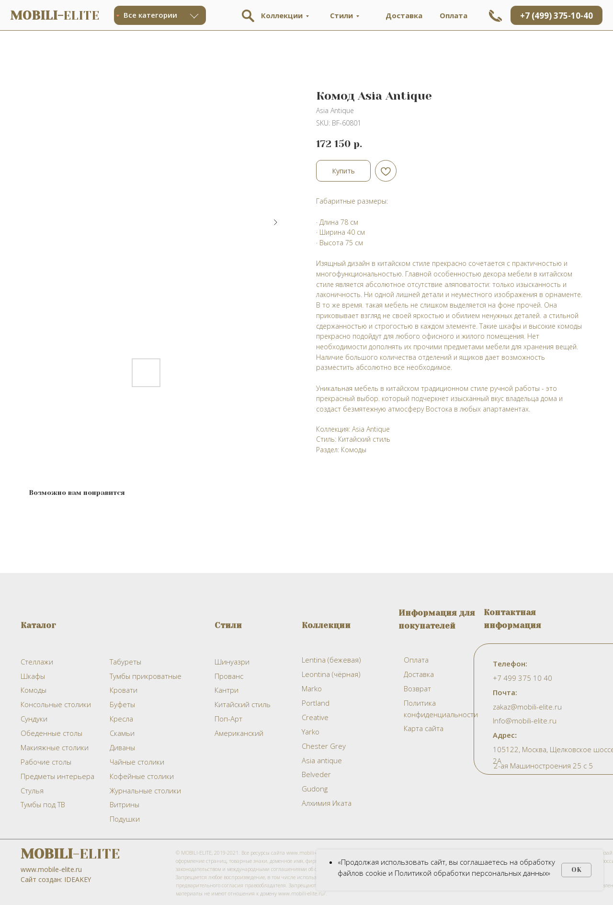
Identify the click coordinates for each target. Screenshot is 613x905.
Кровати (123, 690)
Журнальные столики (145, 790)
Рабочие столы (46, 762)
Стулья (32, 790)
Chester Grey (324, 746)
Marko (312, 688)
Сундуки (34, 718)
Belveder (316, 774)
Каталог (38, 625)
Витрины (124, 804)
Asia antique (322, 760)
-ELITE (70, 854)
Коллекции (282, 15)
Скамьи (122, 733)
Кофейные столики (142, 776)
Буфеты (122, 704)
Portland (315, 703)
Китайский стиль (243, 704)
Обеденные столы (51, 733)
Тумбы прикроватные (146, 676)
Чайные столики (137, 762)
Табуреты (125, 661)
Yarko (310, 731)
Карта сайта (423, 728)
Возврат (417, 688)
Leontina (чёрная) (331, 674)
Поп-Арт (228, 718)
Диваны (122, 747)
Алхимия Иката (327, 803)
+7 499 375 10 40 (522, 678)
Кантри (226, 690)
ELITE (54, 16)
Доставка (404, 15)
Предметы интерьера (57, 776)
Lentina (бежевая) (331, 659)
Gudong (315, 788)
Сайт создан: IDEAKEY (56, 879)
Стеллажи (37, 661)
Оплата (453, 15)
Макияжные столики (55, 747)
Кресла (121, 718)
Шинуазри (232, 661)
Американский (239, 733)
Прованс (229, 676)
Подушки (125, 819)
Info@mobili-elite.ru (524, 720)
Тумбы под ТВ (43, 804)
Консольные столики (56, 704)
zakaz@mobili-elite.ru (527, 706)
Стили (341, 15)
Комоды (33, 690)
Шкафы (33, 676)
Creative (315, 717)
